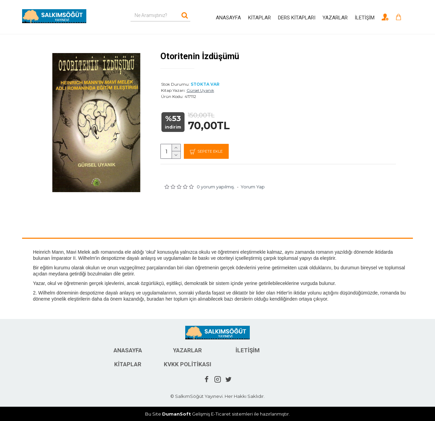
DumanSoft (176, 414)
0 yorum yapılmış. (216, 187)
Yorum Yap (253, 187)
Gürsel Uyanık (200, 90)
